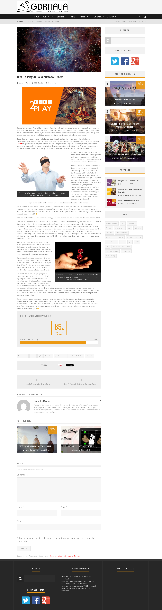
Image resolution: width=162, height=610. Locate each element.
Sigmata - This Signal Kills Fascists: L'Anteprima (44, 22)
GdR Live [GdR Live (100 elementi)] (109, 233)
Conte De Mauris (24, 83)
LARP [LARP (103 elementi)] (137, 242)
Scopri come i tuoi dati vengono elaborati (65, 556)
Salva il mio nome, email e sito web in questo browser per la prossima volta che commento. (55, 539)
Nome (20, 507)
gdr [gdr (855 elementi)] (129, 228)
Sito (19, 521)
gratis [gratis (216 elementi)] (123, 242)
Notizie (73, 16)
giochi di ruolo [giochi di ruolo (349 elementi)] (121, 233)
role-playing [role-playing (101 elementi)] (110, 256)
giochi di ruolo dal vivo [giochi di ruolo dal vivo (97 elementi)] (114, 237)
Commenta (22, 474)
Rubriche (47, 16)
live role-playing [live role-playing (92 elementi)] (112, 251)
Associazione (132, 22)
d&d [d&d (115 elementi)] (122, 223)
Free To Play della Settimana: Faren (38, 384)
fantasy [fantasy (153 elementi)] (108, 228)
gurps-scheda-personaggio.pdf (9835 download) (78, 586)
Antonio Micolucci (30, 450)
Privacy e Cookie (121, 22)
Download (99, 16)
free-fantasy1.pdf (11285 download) (74, 584)
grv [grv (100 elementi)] (130, 242)
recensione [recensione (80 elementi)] (126, 251)
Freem (33, 356)
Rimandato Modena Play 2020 (128, 200)
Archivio (111, 16)
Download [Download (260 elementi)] (132, 223)
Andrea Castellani (125, 195)
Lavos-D (122, 203)
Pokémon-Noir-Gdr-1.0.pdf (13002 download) (77, 581)
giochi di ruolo (60, 356)
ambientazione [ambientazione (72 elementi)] (111, 223)
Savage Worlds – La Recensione (129, 180)
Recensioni (85, 16)
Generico (48, 356)
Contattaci (142, 22)
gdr (40, 356)
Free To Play (52, 83)
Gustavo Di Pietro (76, 356)
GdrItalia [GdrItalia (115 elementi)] (138, 228)
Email (64, 507)
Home (36, 16)
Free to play (22, 356)
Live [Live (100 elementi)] (107, 246)
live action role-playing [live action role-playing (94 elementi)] (121, 246)
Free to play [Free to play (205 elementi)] (119, 228)
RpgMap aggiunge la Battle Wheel (81, 446)
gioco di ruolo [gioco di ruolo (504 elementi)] (111, 242)
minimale (89, 356)
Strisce (60, 16)
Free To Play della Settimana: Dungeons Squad (80, 384)
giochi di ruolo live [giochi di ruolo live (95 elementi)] (134, 237)
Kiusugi (75, 450)
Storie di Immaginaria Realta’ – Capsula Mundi (37, 446)
